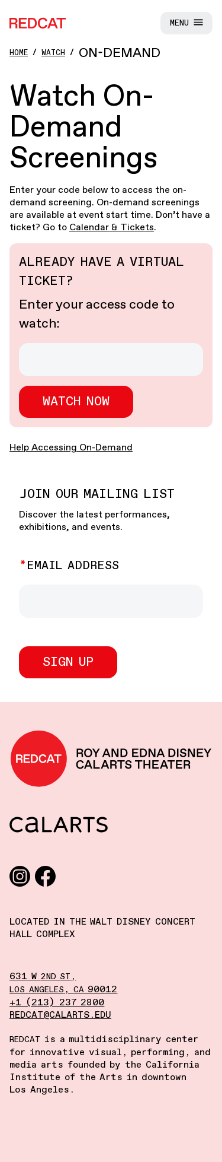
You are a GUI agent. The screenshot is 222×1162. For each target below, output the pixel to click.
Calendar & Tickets (111, 227)
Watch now (76, 402)
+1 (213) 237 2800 (56, 1002)
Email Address (73, 566)
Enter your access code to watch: (97, 314)
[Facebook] (45, 875)
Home (18, 53)
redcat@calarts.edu (60, 1015)
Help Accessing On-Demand (71, 448)
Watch (53, 53)
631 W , (42, 976)
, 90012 (63, 989)
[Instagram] (19, 875)
